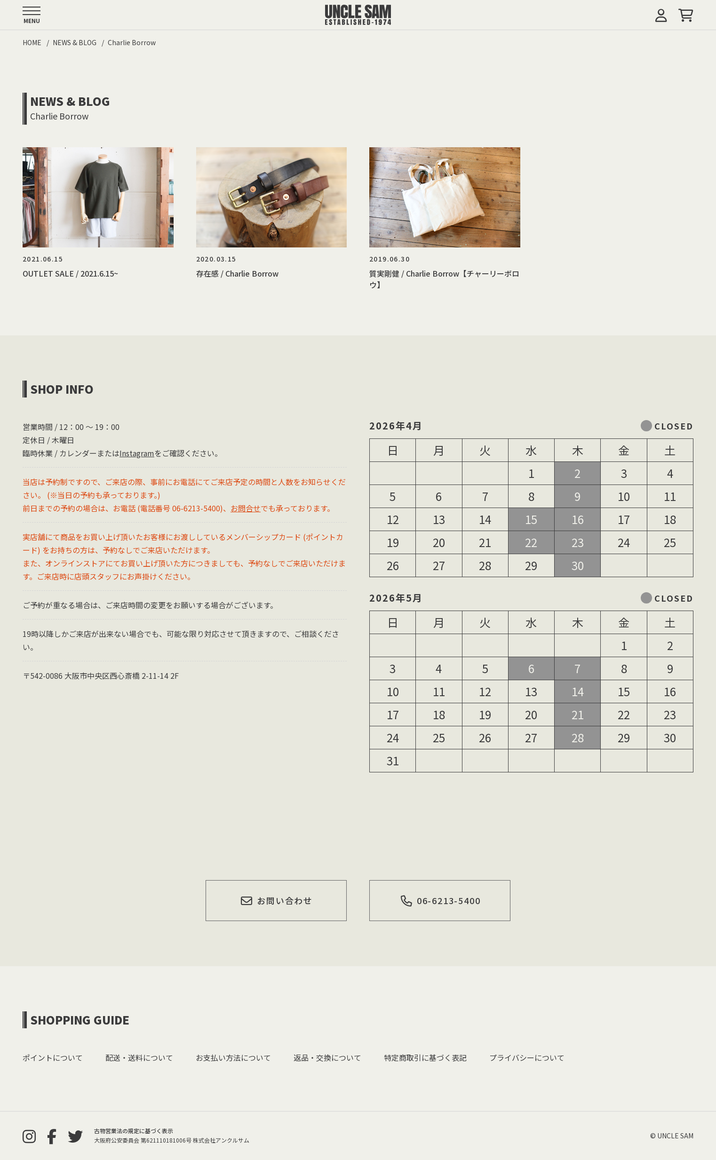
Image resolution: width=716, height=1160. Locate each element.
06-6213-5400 (440, 900)
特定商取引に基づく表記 (425, 1057)
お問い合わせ (276, 900)
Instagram (136, 453)
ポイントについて (53, 1057)
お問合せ (246, 508)
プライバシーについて (527, 1057)
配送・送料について (139, 1057)
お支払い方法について (233, 1057)
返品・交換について (327, 1057)
